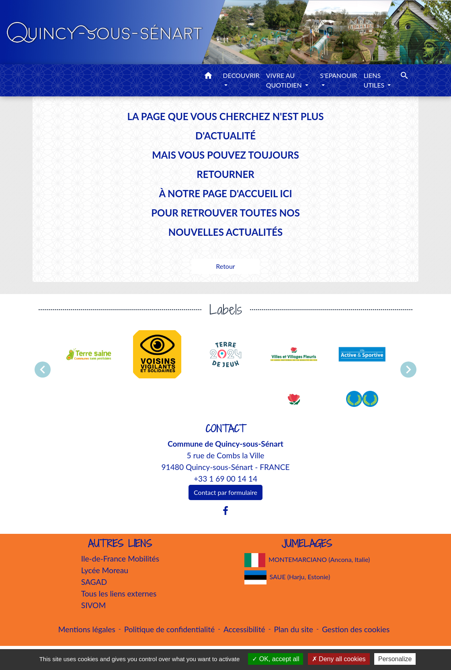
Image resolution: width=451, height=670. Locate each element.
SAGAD (94, 581)
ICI (286, 193)
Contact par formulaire (225, 492)
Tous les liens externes (119, 593)
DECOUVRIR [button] (241, 75)
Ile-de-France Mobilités (120, 558)
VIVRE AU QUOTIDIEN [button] (284, 80)
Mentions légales (86, 629)
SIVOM (93, 605)
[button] (208, 76)
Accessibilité (244, 629)
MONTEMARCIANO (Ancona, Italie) (307, 560)
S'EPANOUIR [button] (338, 75)
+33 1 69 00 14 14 (225, 478)
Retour (225, 266)
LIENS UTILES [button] (374, 80)
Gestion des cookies (356, 629)
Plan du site (293, 629)
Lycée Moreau (104, 570)
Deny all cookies (339, 659)
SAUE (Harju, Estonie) (287, 577)
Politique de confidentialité (169, 629)
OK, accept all (275, 659)
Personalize (395, 659)
